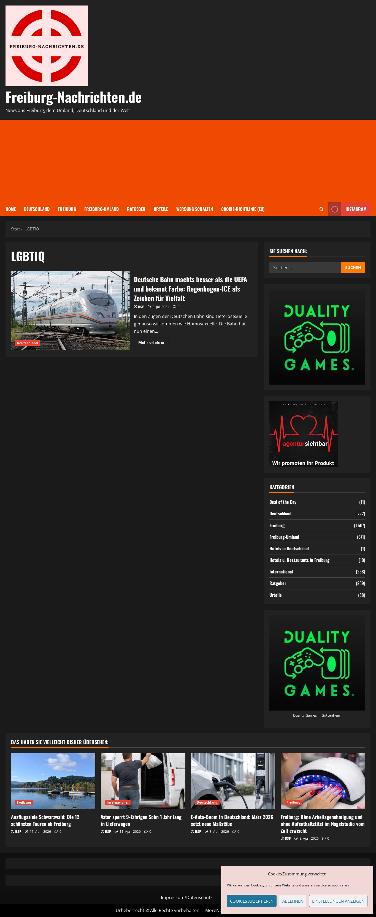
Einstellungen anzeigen (338, 901)
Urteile (161, 209)
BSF (141, 306)
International (281, 571)
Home (11, 209)
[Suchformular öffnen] (322, 209)
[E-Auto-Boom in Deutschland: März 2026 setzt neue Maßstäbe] (233, 781)
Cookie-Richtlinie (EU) (242, 209)
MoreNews (216, 910)
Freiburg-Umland (101, 209)
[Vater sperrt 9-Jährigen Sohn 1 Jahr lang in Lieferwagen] (143, 781)
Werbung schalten (194, 209)
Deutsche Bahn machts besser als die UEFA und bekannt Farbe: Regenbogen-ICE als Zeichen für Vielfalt (70, 310)
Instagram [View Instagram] (347, 209)
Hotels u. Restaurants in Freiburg (299, 560)
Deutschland (37, 209)
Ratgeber (136, 209)
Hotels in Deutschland (289, 548)
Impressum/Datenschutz (187, 897)
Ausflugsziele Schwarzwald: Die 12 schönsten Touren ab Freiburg (45, 820)
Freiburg (67, 209)
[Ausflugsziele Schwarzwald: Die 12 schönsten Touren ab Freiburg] (53, 781)
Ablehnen (292, 901)
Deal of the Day (282, 502)
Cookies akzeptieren (252, 901)
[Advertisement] (188, 161)
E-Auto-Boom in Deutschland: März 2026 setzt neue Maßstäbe (232, 820)
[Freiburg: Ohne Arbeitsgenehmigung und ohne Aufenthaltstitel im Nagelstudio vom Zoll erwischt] (323, 781)
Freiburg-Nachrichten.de (74, 96)
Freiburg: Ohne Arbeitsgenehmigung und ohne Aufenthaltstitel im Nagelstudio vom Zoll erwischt (323, 823)
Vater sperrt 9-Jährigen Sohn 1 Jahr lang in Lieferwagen (141, 820)
